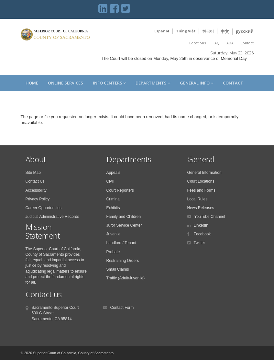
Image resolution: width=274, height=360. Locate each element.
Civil (110, 181)
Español (161, 30)
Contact (247, 42)
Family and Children (123, 216)
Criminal (113, 199)
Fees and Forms (201, 190)
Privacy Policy (38, 199)
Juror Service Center (124, 225)
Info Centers (109, 83)
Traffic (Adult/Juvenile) (125, 278)
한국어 (208, 31)
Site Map (33, 172)
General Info (196, 83)
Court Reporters (120, 190)
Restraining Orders (122, 260)
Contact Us (35, 181)
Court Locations (200, 181)
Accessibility (36, 190)
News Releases (200, 208)
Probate (113, 252)
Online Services (65, 83)
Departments (153, 83)
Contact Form (122, 307)
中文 (225, 31)
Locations (197, 42)
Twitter (199, 243)
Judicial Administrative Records (52, 216)
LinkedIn (201, 225)
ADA (230, 42)
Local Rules (197, 199)
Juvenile (113, 234)
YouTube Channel (209, 216)
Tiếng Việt (185, 30)
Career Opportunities (43, 208)
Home (32, 83)
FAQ (216, 42)
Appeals (113, 172)
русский (245, 31)
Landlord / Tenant (121, 243)
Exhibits (113, 208)
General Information (204, 172)
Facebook (202, 234)
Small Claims (117, 269)
